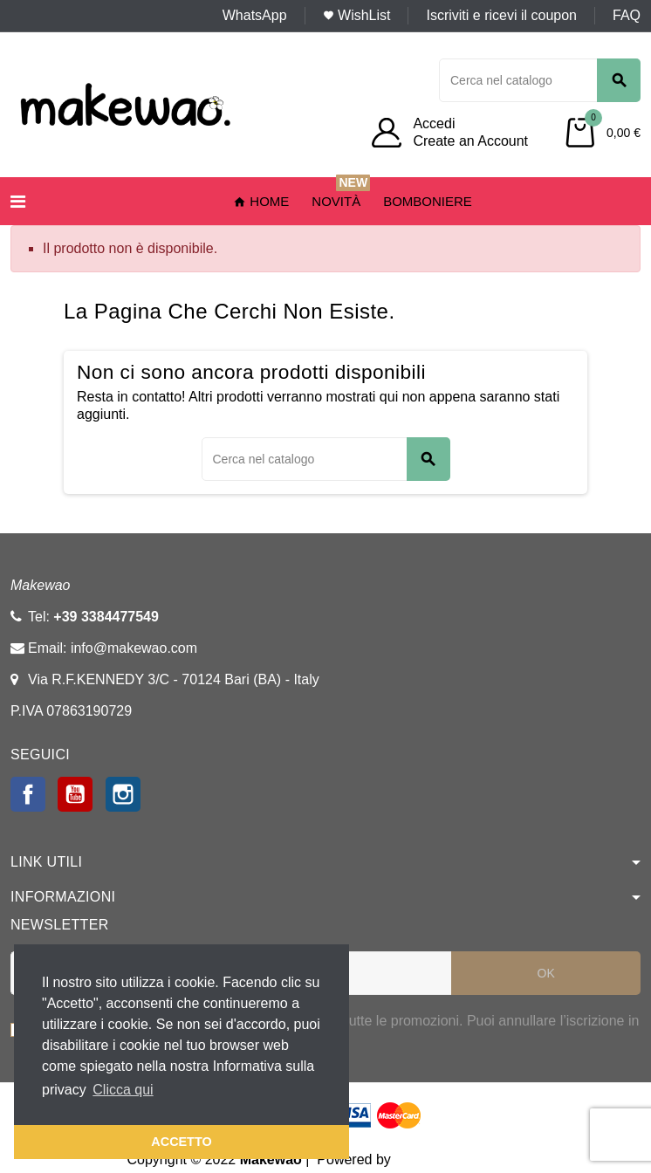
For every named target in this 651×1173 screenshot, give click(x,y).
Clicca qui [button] (123, 1089)
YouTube (75, 794)
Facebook (27, 794)
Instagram (123, 794)
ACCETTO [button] (181, 1142)
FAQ (627, 15)
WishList (357, 15)
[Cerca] (540, 80)
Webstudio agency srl (461, 1159)
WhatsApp (255, 15)
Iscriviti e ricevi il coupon (501, 15)
